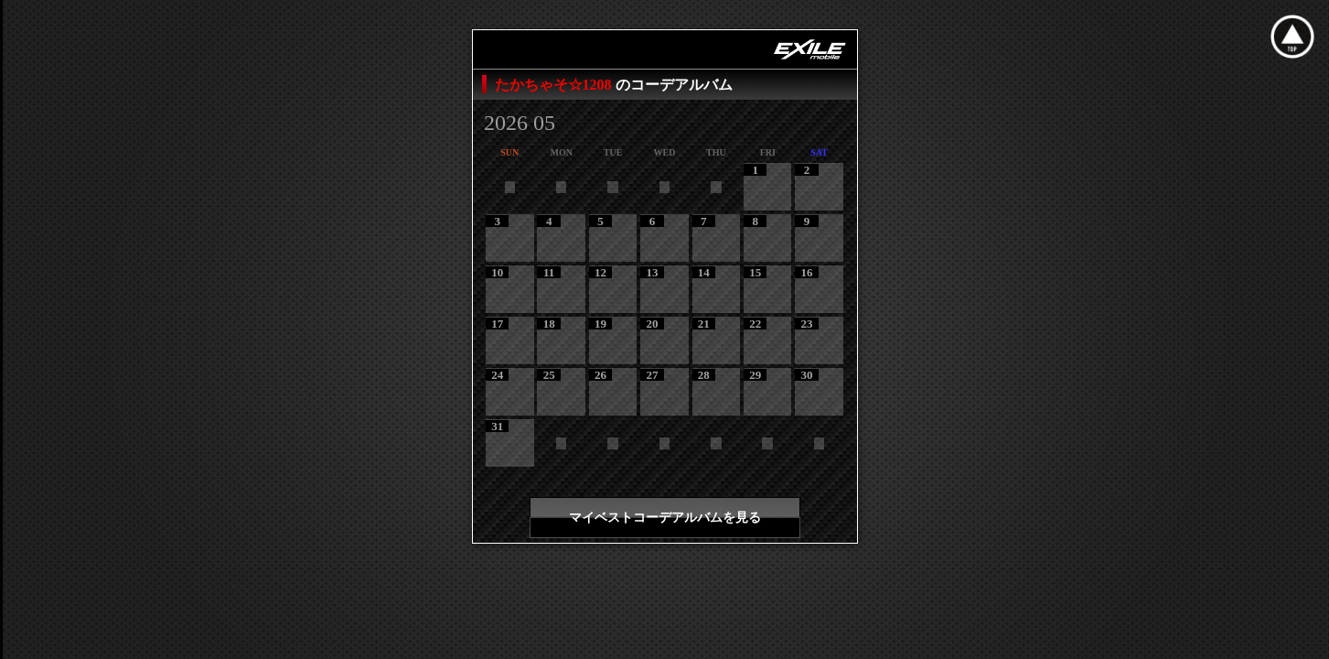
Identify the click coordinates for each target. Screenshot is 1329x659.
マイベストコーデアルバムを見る (665, 517)
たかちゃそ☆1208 (555, 84)
